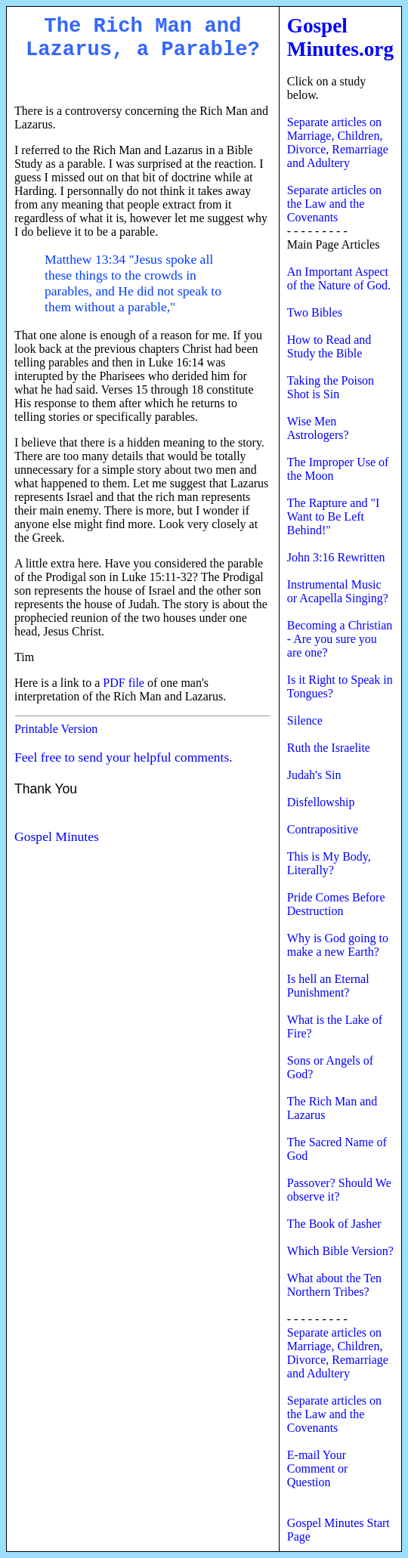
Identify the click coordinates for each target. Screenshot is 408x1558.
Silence (305, 720)
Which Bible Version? (340, 1250)
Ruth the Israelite (328, 747)
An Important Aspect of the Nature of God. (339, 278)
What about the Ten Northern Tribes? (334, 1285)
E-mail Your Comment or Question (317, 1468)
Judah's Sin (314, 774)
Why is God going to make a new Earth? (337, 945)
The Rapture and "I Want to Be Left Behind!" (333, 516)
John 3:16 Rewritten (336, 557)
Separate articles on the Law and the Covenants (334, 204)
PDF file (123, 682)
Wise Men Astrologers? (318, 428)
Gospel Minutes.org (340, 37)
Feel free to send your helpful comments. (123, 757)
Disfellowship (321, 802)
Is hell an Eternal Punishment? (328, 985)
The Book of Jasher (334, 1223)
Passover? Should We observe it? (339, 1189)
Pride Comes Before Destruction (336, 904)
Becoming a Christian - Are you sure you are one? (340, 639)
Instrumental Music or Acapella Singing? (337, 591)
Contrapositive (322, 829)
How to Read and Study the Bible (329, 346)
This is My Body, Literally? (329, 863)
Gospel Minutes (56, 836)
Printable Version (55, 728)
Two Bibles (314, 312)
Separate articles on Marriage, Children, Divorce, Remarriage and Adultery (337, 142)
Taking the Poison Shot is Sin (330, 387)
